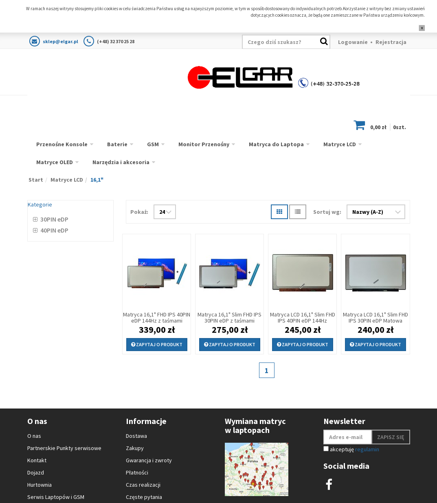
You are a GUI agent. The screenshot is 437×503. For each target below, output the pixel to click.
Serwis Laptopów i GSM (55, 497)
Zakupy (135, 448)
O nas (34, 435)
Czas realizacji (143, 484)
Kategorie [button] (40, 204)
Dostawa (136, 435)
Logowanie (353, 42)
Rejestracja (391, 42)
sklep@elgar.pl (60, 41)
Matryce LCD (339, 144)
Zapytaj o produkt (156, 344)
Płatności (137, 472)
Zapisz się (390, 437)
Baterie (117, 144)
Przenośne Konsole (62, 144)
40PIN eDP (54, 230)
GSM (153, 144)
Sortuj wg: (327, 211)
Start (36, 179)
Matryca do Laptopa (276, 144)
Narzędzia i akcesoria (120, 162)
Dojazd (35, 472)
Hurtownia (39, 484)
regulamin (367, 449)
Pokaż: (139, 211)
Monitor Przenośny (203, 144)
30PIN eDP (54, 219)
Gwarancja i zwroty (149, 460)
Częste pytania (144, 497)
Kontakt (36, 460)
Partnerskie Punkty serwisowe (64, 448)
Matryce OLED (54, 162)
